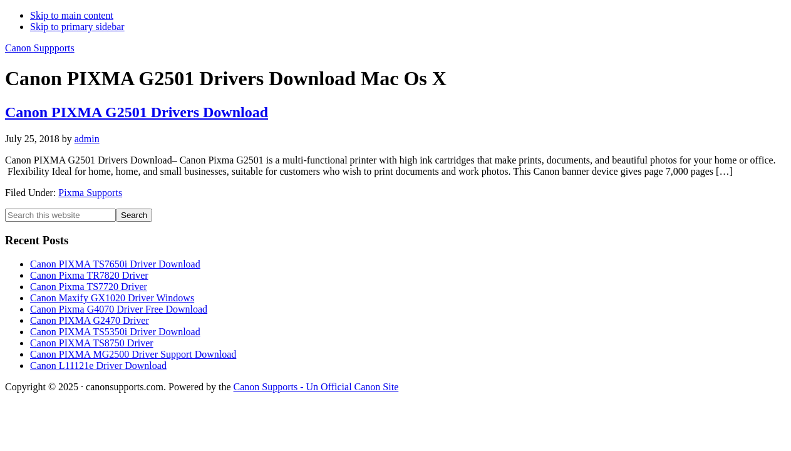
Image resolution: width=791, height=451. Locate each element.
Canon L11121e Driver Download (98, 365)
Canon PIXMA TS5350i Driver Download (115, 331)
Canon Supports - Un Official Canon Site (316, 386)
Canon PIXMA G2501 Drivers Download (136, 112)
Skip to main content (71, 15)
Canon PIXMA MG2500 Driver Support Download (133, 354)
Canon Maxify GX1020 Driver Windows (112, 298)
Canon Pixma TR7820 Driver (89, 275)
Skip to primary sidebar (77, 26)
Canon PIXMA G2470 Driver (89, 320)
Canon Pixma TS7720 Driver (88, 286)
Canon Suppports (40, 48)
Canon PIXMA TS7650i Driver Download (115, 264)
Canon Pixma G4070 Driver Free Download (118, 309)
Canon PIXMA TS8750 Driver (91, 343)
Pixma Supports (90, 192)
